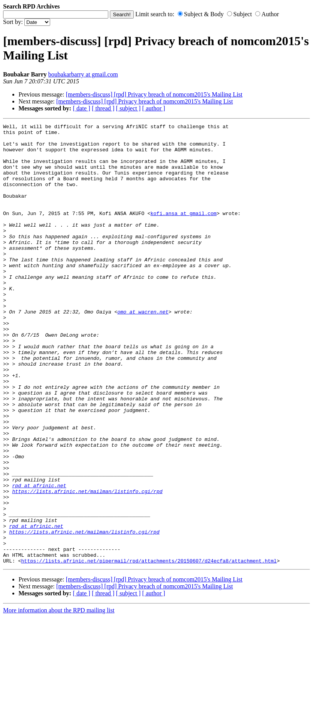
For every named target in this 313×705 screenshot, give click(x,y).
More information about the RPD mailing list (58, 698)
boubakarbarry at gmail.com (83, 74)
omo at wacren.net (142, 349)
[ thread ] (103, 108)
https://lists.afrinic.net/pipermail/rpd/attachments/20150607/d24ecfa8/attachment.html (149, 648)
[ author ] (153, 108)
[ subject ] (128, 108)
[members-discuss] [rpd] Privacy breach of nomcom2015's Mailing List (154, 94)
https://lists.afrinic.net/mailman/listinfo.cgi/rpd (87, 565)
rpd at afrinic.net (39, 558)
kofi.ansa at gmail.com (183, 231)
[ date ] (81, 108)
